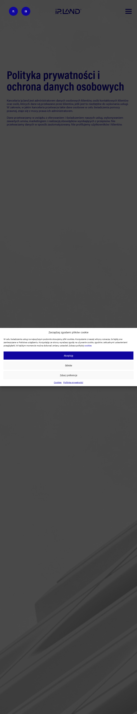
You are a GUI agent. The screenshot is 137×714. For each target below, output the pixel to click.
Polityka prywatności (73, 382)
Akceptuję (68, 355)
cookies (88, 345)
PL (13, 11)
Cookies (58, 382)
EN (26, 11)
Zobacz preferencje (68, 375)
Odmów (68, 365)
